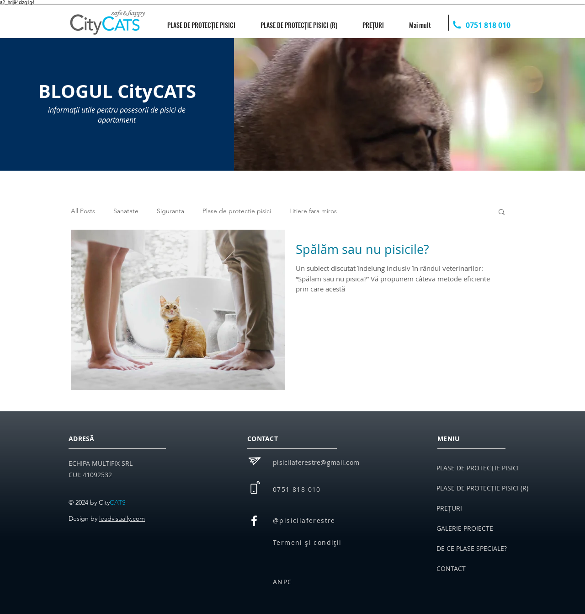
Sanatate (125, 211)
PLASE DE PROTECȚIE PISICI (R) (479, 488)
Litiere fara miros (313, 211)
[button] (501, 212)
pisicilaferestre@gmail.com (316, 462)
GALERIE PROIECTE (464, 528)
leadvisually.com (122, 518)
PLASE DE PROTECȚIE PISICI (477, 467)
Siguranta (170, 211)
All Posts (83, 211)
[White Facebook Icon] (254, 521)
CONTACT (451, 568)
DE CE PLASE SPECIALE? (471, 548)
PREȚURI (449, 508)
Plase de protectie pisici (236, 211)
